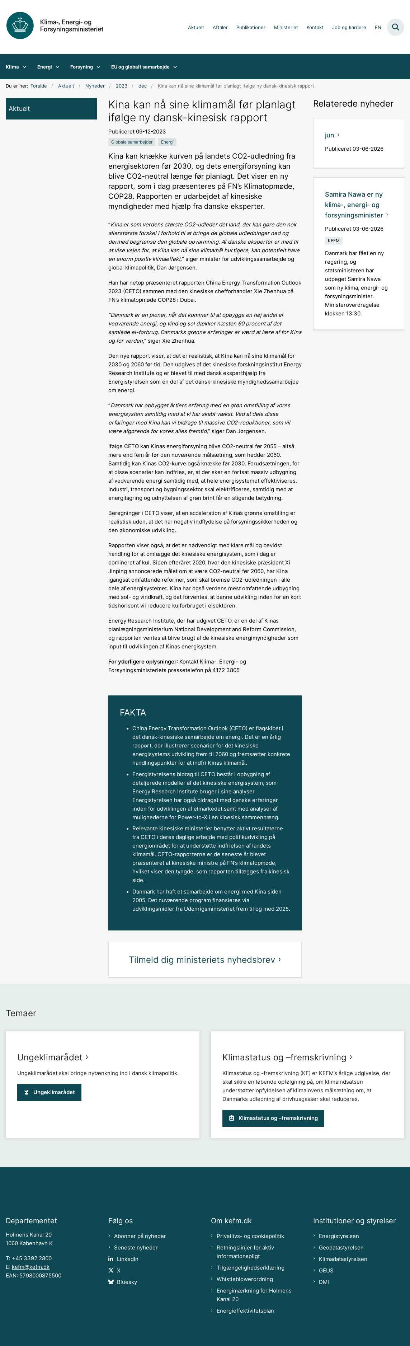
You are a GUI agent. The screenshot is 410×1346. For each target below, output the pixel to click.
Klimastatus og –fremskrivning (284, 1057)
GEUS (326, 1270)
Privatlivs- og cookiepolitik (250, 1236)
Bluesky (127, 1282)
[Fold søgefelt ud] (395, 27)
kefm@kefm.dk (31, 1267)
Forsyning (81, 67)
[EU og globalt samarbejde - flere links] (173, 66)
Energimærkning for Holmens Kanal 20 (254, 1295)
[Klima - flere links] (23, 66)
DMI (324, 1282)
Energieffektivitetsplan (245, 1311)
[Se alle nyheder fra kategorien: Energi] (167, 142)
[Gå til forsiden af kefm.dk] (60, 27)
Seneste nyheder (136, 1247)
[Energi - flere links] (56, 66)
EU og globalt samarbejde (140, 67)
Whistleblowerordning (245, 1279)
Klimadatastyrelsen (343, 1259)
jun (329, 135)
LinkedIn (127, 1259)
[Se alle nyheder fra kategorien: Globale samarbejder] (131, 142)
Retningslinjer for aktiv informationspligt (245, 1252)
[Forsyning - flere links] (96, 66)
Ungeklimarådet (50, 1057)
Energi (44, 67)
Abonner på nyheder (140, 1236)
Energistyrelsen (339, 1236)
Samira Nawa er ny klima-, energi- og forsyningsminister (354, 205)
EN (378, 27)
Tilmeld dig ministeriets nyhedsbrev (202, 960)
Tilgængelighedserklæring (250, 1268)
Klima (12, 67)
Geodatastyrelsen (341, 1247)
